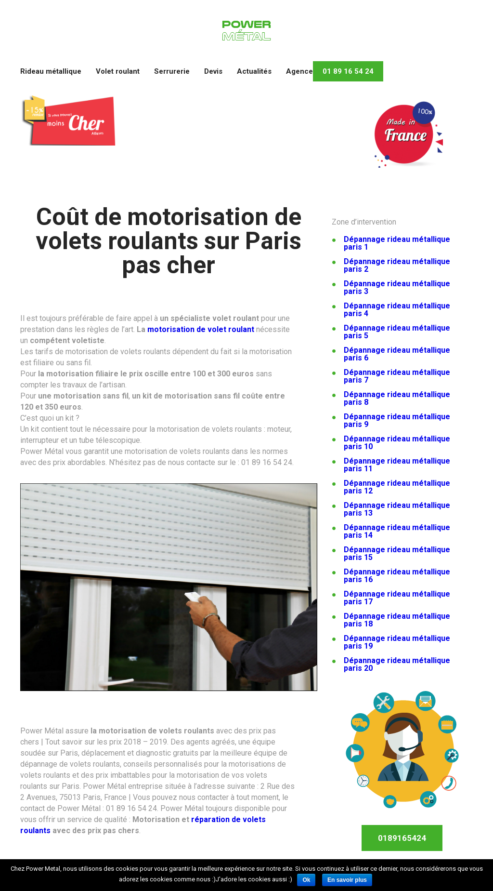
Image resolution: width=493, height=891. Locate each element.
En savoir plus (347, 880)
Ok (306, 880)
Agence (299, 71)
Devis (213, 71)
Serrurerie (172, 71)
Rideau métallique (50, 71)
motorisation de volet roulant (200, 329)
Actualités (254, 71)
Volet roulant (118, 71)
